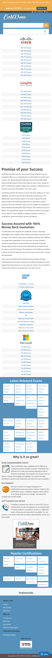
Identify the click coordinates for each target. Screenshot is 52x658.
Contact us (7, 618)
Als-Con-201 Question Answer (42, 389)
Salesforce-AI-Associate (26, 328)
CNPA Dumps (26, 162)
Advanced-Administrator (26, 318)
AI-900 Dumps (26, 365)
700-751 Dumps (26, 57)
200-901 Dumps (26, 63)
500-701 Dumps (26, 51)
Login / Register (37, 12)
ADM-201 (26, 303)
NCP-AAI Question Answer (7, 389)
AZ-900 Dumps (26, 347)
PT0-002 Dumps (26, 91)
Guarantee (7, 624)
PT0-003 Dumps (26, 119)
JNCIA (17, 567)
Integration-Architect (26, 324)
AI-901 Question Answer (30, 389)
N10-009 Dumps (26, 113)
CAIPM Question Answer (41, 400)
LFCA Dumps (26, 150)
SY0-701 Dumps (26, 116)
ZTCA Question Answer (7, 435)
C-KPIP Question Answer (30, 447)
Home (5, 604)
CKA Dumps (26, 138)
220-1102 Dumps (26, 107)
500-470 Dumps (26, 54)
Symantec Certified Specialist (41, 570)
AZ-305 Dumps (26, 374)
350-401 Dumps (26, 72)
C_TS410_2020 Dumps (26, 287)
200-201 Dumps (26, 75)
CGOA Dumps (26, 159)
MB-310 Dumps (26, 356)
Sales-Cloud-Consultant (26, 306)
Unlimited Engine (9, 635)
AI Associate (42, 579)
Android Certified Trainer (7, 561)
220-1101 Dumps (26, 103)
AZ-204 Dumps (26, 362)
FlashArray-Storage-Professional (31, 423)
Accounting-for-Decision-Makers (31, 435)
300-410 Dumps (26, 66)
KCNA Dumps (26, 147)
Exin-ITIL (18, 579)
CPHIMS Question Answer (7, 447)
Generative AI (42, 584)
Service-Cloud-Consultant (26, 309)
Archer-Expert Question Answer (19, 447)
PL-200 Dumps (26, 368)
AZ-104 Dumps (26, 359)
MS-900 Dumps (26, 350)
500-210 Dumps (26, 48)
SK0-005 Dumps (26, 94)
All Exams (6, 611)
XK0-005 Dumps (26, 100)
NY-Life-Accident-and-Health (19, 400)
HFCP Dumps (26, 153)
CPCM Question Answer (41, 412)
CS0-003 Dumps (26, 110)
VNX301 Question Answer (18, 389)
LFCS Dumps (26, 135)
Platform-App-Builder (26, 312)
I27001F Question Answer (18, 423)
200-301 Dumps (26, 60)
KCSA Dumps (26, 156)
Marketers (7, 579)
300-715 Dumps (26, 69)
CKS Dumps (26, 144)
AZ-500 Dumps (26, 353)
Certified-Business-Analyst (26, 321)
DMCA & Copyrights (10, 627)
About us (6, 621)
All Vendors (7, 607)
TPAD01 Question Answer (41, 435)
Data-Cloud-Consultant (26, 331)
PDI (26, 315)
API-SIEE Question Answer (41, 423)
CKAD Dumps (25, 141)
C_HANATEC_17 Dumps (26, 284)
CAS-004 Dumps (26, 97)
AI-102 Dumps (26, 371)
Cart (46, 12)
